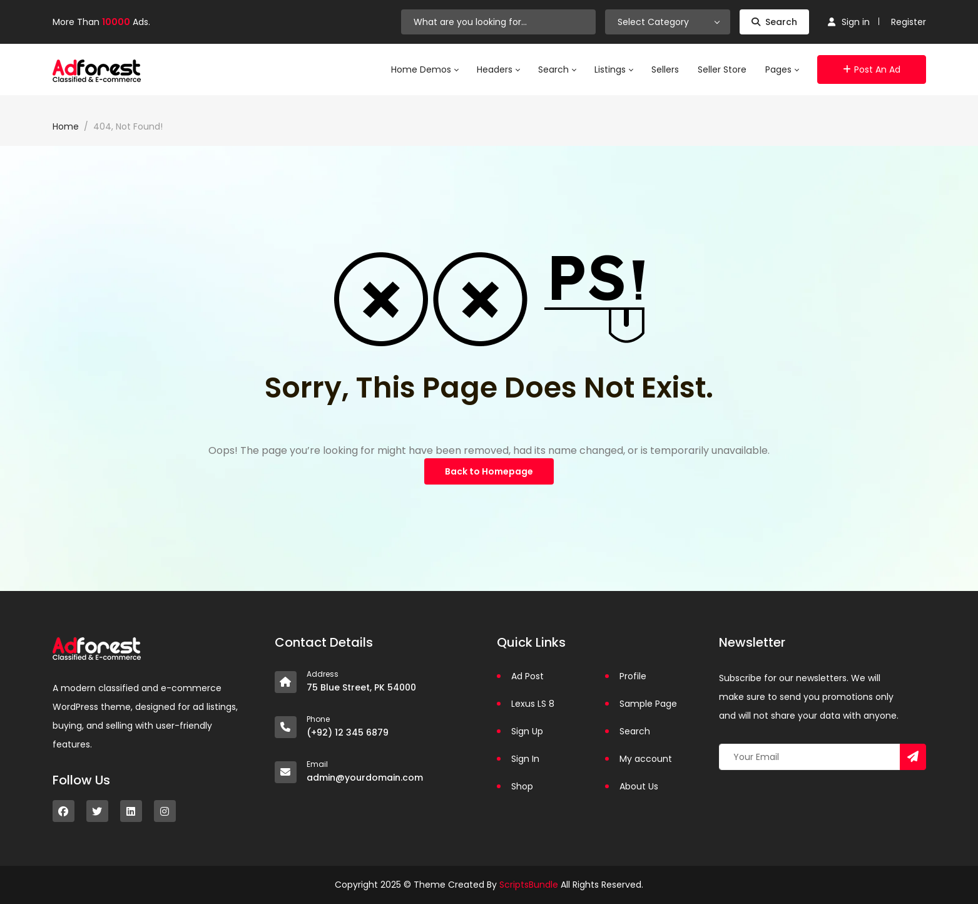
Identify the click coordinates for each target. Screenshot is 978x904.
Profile (632, 676)
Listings (613, 69)
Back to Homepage (489, 471)
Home (66, 126)
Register (908, 22)
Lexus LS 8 (532, 703)
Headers (498, 69)
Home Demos (424, 69)
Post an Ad (871, 69)
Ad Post (527, 676)
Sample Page (648, 703)
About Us (638, 786)
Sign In (525, 758)
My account (645, 758)
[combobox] (667, 21)
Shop (522, 786)
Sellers (665, 69)
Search (774, 22)
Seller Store (722, 69)
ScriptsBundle (528, 884)
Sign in (849, 22)
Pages (781, 69)
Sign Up (527, 731)
